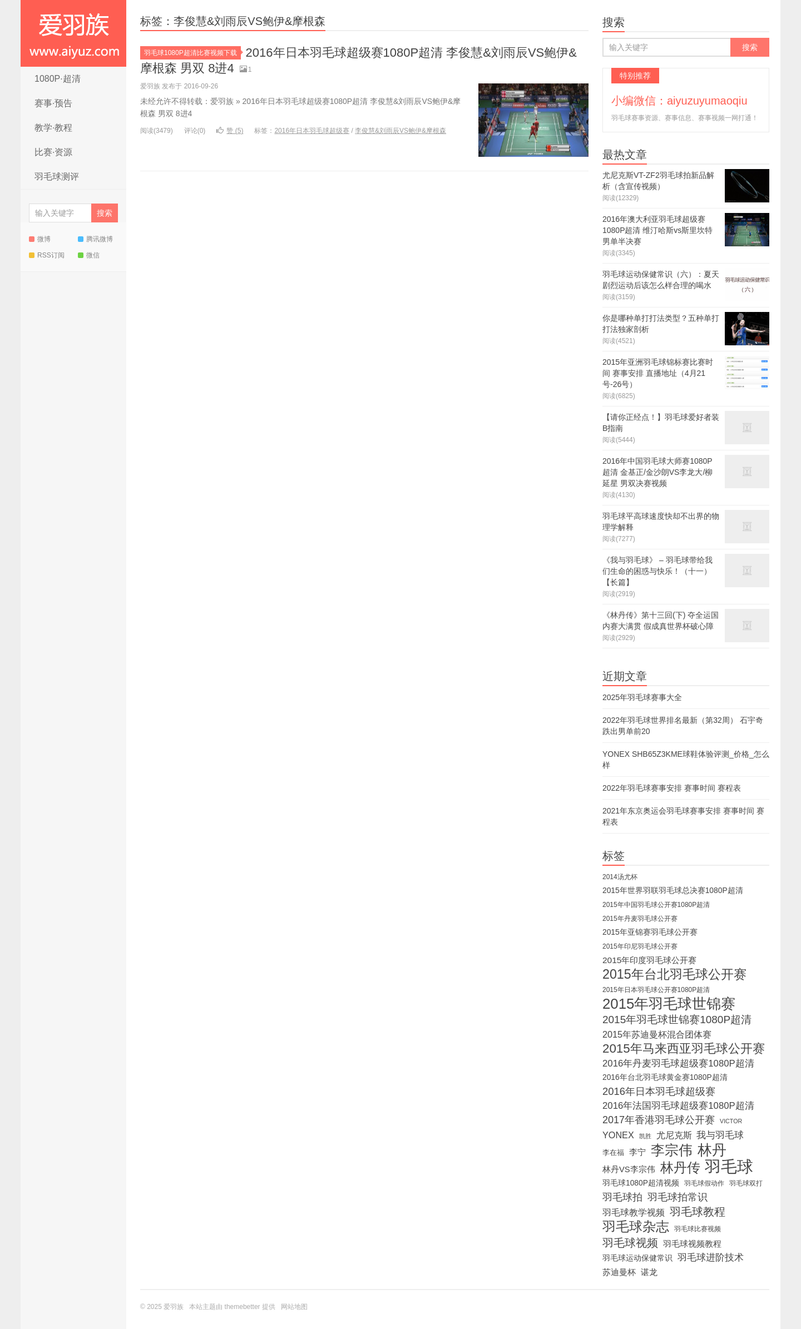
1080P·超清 (57, 78)
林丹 (712, 1150)
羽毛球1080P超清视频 (640, 1183)
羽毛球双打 (746, 1183)
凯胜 (645, 1136)
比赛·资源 (53, 152)
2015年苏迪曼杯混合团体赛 (656, 1034)
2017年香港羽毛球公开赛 (658, 1119)
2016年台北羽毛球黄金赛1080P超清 (665, 1077)
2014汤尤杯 (619, 877)
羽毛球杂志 (635, 1226)
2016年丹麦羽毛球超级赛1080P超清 (678, 1063)
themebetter (242, 1307)
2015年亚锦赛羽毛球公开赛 (650, 932)
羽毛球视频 (630, 1242)
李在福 (613, 1152)
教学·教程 (53, 127)
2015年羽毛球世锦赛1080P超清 (676, 1019)
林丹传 (680, 1167)
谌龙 (649, 1272)
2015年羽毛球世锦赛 (668, 1003)
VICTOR (731, 1121)
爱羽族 (73, 33)
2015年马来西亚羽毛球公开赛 (683, 1048)
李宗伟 (672, 1150)
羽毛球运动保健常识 (637, 1258)
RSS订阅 (47, 255)
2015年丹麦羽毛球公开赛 (640, 919)
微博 (40, 239)
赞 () (229, 131)
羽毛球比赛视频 (697, 1229)
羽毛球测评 (56, 176)
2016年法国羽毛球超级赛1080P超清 (678, 1105)
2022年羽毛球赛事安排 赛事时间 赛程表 (671, 787)
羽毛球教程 (697, 1211)
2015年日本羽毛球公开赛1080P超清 (656, 990)
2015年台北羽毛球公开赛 (674, 974)
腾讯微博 (95, 239)
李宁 (637, 1152)
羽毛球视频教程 (692, 1243)
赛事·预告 (53, 103)
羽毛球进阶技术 (711, 1257)
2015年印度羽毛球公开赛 (649, 960)
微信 (89, 255)
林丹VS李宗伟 (628, 1169)
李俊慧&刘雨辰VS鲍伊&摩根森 (400, 131)
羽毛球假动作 (704, 1183)
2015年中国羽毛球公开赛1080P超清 (656, 905)
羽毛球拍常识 (677, 1197)
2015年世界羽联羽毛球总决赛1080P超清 (672, 890)
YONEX (618, 1135)
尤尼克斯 (674, 1135)
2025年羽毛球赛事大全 (642, 697)
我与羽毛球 (720, 1135)
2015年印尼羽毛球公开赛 (640, 946)
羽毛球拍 (622, 1197)
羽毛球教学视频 (633, 1212)
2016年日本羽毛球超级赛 (311, 131)
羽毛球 (729, 1166)
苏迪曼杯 (619, 1272)
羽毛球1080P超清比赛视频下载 (192, 53)
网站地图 (294, 1307)
